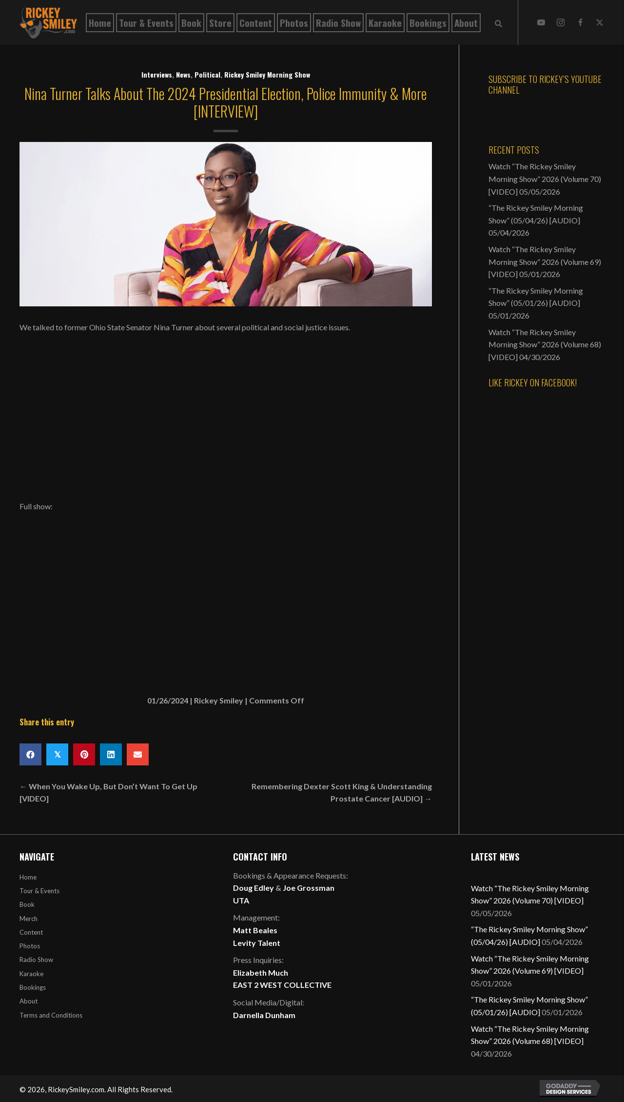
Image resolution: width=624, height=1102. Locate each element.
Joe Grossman (308, 887)
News (183, 74)
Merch (29, 918)
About (29, 1001)
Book (27, 904)
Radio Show (36, 959)
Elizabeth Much (260, 972)
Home (28, 877)
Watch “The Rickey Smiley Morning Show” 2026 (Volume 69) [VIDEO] (544, 261)
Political (207, 74)
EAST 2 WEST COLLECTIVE (282, 984)
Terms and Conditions (51, 1015)
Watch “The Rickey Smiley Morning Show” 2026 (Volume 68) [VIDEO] (544, 344)
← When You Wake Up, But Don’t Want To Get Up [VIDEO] (108, 792)
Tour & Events (39, 891)
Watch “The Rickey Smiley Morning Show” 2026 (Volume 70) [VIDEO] (544, 178)
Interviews (156, 74)
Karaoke (31, 974)
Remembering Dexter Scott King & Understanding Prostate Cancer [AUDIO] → (342, 792)
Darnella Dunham (264, 1015)
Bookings (33, 987)
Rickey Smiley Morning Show (267, 74)
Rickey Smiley (218, 700)
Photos (30, 946)
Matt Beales (255, 930)
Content (31, 932)
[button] (541, 22)
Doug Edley (253, 887)
